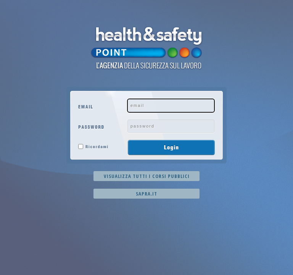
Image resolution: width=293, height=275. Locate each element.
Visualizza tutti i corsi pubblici (147, 176)
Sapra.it (146, 193)
